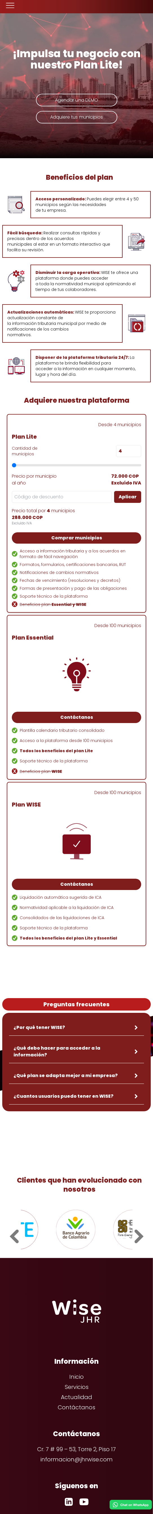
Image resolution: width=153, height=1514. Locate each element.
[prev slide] (14, 1234)
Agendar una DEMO (76, 99)
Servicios (76, 1387)
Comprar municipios (76, 538)
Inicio (76, 1377)
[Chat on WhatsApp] (131, 1504)
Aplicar (128, 497)
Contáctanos (76, 717)
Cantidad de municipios (24, 451)
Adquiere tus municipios (76, 117)
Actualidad (76, 1397)
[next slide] (138, 1234)
